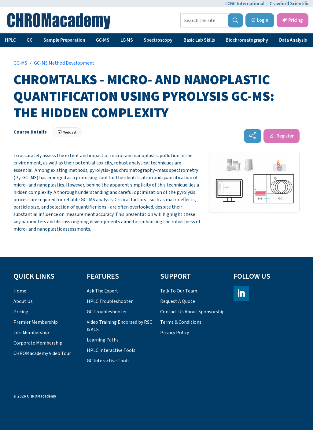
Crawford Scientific (289, 3)
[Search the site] (211, 20)
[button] (235, 20)
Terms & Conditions (180, 322)
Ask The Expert (102, 291)
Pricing (292, 20)
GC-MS (102, 40)
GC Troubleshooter (107, 311)
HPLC (10, 40)
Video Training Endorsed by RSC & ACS (119, 326)
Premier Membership (35, 322)
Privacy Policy (174, 332)
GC (29, 40)
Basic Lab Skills (199, 40)
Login (259, 20)
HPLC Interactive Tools (111, 350)
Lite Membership (31, 332)
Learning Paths (103, 340)
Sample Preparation (64, 40)
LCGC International (244, 3)
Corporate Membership (37, 343)
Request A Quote (177, 301)
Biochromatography (247, 40)
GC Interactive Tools (108, 360)
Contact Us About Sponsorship (192, 311)
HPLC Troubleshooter (110, 301)
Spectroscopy (158, 40)
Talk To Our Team (178, 291)
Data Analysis (293, 40)
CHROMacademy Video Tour (42, 353)
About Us (23, 301)
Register (281, 136)
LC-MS (126, 40)
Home (19, 291)
